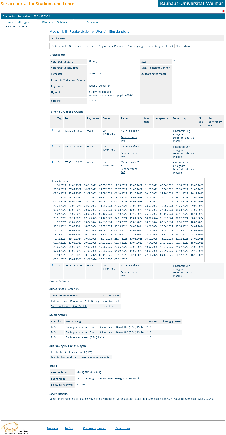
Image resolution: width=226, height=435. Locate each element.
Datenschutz (122, 428)
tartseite (9, 16)
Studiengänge (136, 46)
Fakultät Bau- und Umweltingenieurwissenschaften (81, 357)
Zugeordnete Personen (112, 46)
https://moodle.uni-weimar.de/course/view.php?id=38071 (111, 93)
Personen (92, 22)
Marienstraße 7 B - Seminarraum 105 (130, 135)
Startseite (22, 26)
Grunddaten (76, 46)
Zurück (69, 428)
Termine (91, 46)
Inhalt (169, 46)
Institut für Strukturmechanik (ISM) (71, 352)
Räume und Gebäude (55, 22)
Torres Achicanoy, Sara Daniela (69, 306)
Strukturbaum (184, 46)
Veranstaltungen (18, 22)
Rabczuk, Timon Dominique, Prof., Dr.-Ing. (75, 301)
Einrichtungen (155, 46)
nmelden (24, 16)
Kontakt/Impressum (94, 428)
